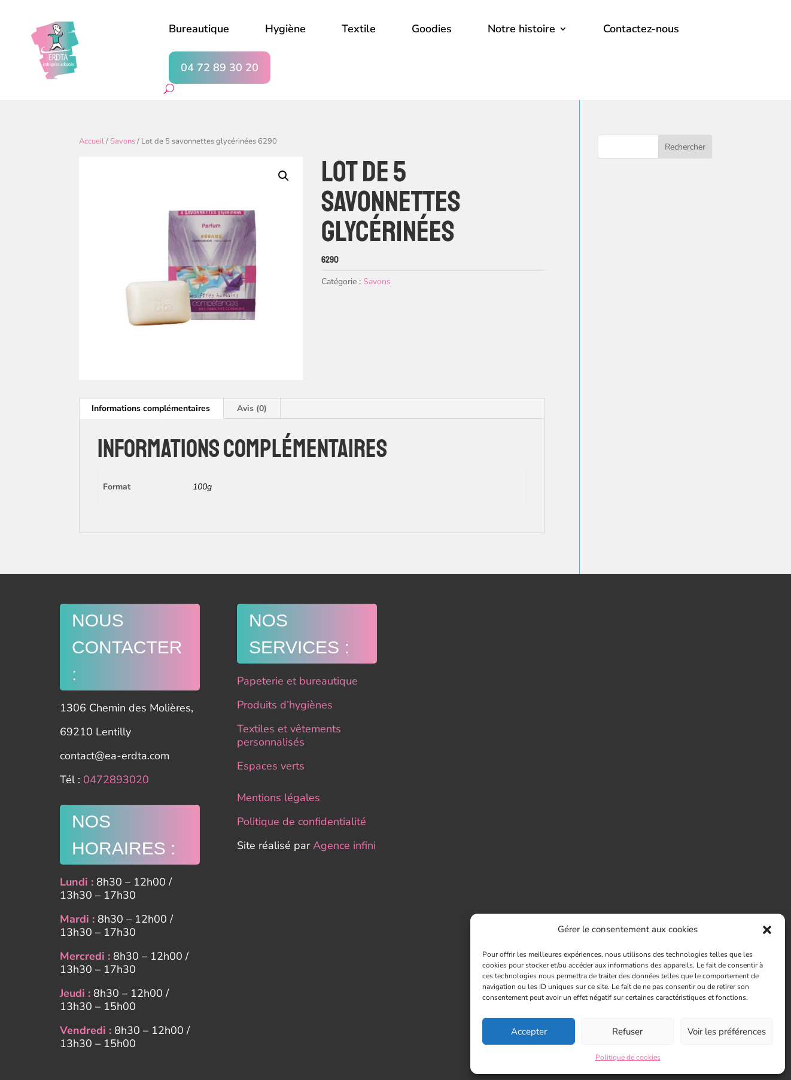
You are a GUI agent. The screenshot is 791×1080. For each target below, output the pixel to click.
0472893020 (116, 779)
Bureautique (199, 29)
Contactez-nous (641, 29)
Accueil (91, 141)
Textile (359, 29)
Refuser (627, 1032)
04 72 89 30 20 (219, 67)
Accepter (529, 1032)
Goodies (432, 29)
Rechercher (685, 147)
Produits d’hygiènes (285, 705)
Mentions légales (278, 797)
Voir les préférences (726, 1032)
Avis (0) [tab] (252, 408)
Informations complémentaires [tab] (151, 408)
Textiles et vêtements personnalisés (289, 735)
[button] (767, 930)
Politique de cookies (628, 1057)
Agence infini (344, 845)
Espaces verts (271, 766)
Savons (122, 141)
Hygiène (285, 29)
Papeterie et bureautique (297, 681)
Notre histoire (521, 29)
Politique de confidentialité (301, 821)
